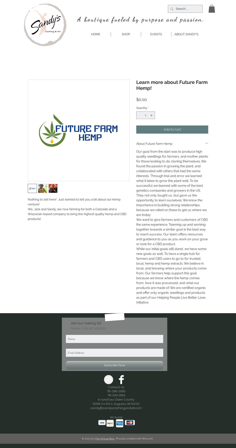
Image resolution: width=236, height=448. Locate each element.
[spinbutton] (145, 115)
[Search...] (185, 9)
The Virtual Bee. (105, 438)
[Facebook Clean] (121, 379)
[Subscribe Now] (114, 365)
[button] (211, 9)
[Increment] (151, 115)
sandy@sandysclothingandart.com (116, 408)
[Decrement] (139, 115)
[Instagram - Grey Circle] (108, 379)
